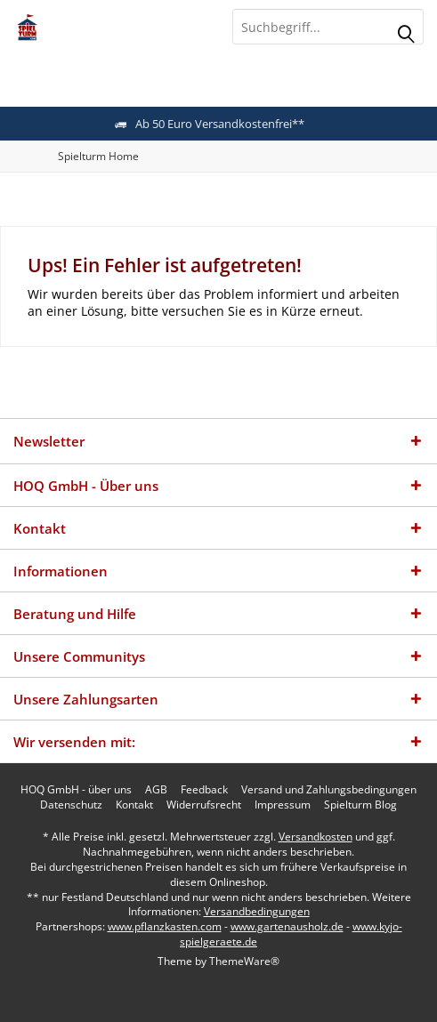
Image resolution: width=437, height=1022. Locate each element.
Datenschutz (71, 805)
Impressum (283, 805)
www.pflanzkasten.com (165, 926)
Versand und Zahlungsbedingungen (329, 790)
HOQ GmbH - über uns (76, 790)
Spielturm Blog (360, 805)
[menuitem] (98, 156)
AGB (156, 790)
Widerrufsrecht (203, 805)
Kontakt (134, 805)
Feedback (204, 790)
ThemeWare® (244, 961)
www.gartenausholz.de (287, 926)
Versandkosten (315, 836)
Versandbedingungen (257, 911)
